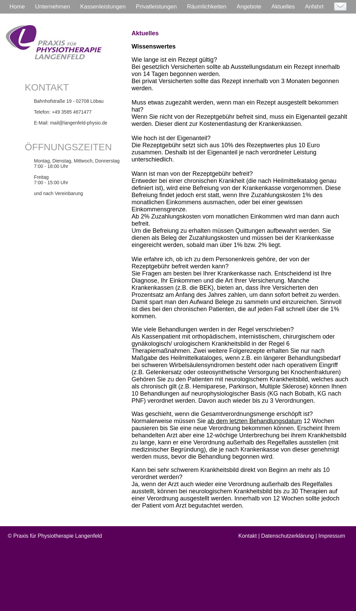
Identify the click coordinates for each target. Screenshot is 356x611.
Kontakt (247, 536)
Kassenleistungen (102, 6)
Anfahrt (314, 6)
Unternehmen (52, 6)
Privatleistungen (156, 6)
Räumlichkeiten (206, 6)
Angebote (249, 6)
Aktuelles (283, 6)
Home (17, 6)
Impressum (331, 536)
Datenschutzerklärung (287, 536)
